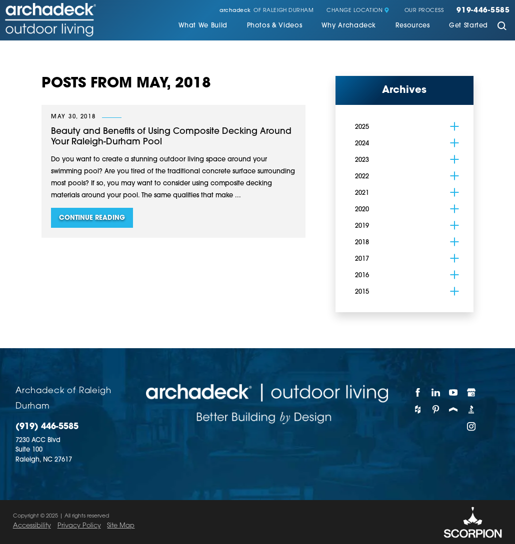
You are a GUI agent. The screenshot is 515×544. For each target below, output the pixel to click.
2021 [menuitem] (362, 193)
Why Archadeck (349, 26)
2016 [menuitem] (362, 275)
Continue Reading (92, 218)
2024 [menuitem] (362, 143)
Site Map (120, 526)
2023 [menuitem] (362, 160)
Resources (413, 26)
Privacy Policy (79, 526)
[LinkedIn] (435, 392)
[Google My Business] (471, 392)
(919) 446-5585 (47, 427)
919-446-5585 (483, 10)
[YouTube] (453, 392)
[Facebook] (418, 392)
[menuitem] (203, 27)
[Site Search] (502, 27)
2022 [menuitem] (362, 176)
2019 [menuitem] (362, 226)
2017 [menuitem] (362, 259)
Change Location (358, 10)
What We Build (203, 26)
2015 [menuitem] (362, 292)
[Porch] (453, 409)
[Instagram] (471, 426)
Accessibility (32, 526)
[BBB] (471, 409)
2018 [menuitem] (362, 242)
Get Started (468, 26)
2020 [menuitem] (362, 209)
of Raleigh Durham (267, 11)
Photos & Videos (274, 26)
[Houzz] (418, 409)
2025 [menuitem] (362, 127)
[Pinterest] (435, 409)
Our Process (424, 10)
